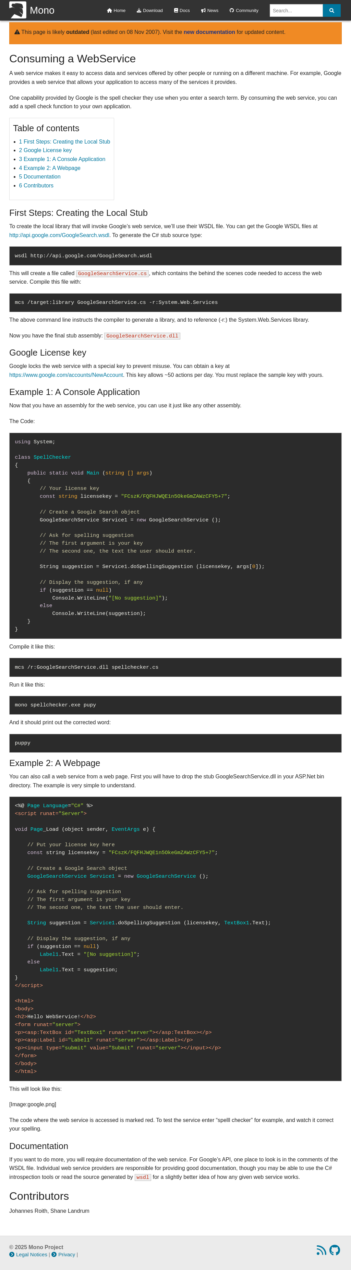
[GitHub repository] (335, 1252)
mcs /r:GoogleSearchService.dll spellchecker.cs (86, 667)
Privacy (63, 1254)
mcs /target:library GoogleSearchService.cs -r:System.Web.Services (116, 302)
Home (116, 10)
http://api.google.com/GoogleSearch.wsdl (59, 235)
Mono (32, 10)
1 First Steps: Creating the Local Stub (64, 142)
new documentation (209, 32)
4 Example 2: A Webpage (50, 168)
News (210, 10)
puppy (23, 743)
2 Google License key (45, 150)
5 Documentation (40, 177)
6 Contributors (36, 185)
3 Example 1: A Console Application (62, 159)
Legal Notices (28, 1254)
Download (150, 10)
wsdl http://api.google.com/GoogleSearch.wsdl (83, 256)
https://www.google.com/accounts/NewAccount (66, 375)
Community (244, 10)
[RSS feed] (322, 1252)
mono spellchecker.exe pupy (55, 705)
